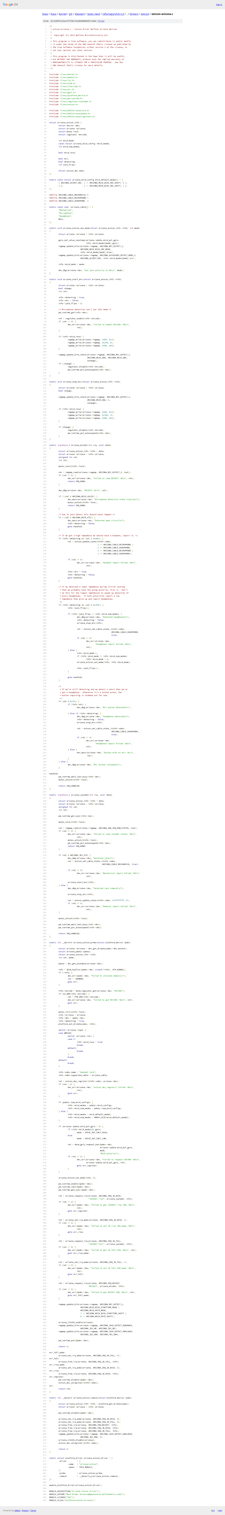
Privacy (25, 1510)
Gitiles (17, 1510)
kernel (63, 14)
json (220, 1510)
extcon (145, 14)
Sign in (219, 4)
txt (213, 1510)
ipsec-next (93, 14)
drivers (134, 14)
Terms (33, 1510)
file (101, 21)
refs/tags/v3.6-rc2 (113, 14)
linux (45, 14)
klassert (80, 14)
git (70, 14)
